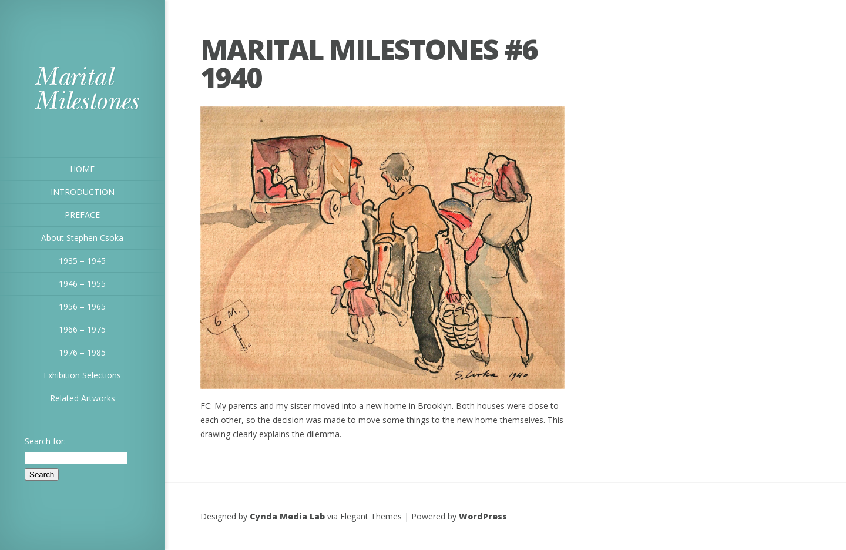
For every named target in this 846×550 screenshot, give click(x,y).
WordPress (483, 516)
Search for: (45, 441)
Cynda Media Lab (287, 516)
